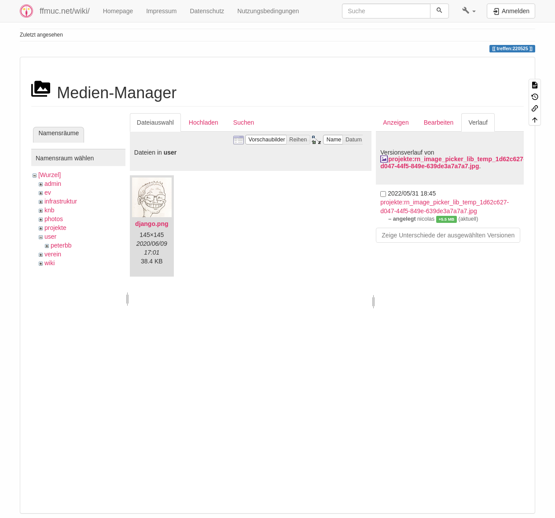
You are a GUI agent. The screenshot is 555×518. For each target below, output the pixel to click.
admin (52, 183)
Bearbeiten (439, 122)
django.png (151, 223)
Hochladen (203, 122)
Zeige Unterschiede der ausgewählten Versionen (448, 235)
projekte (55, 227)
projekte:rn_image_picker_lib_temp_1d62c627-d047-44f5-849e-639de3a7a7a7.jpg (452, 162)
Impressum (161, 11)
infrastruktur (60, 201)
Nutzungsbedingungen (268, 11)
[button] (469, 11)
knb (49, 210)
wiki (49, 262)
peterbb (61, 245)
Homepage (118, 11)
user (50, 236)
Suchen (243, 122)
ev (47, 192)
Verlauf (478, 122)
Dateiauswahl (155, 122)
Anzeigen (395, 122)
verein (52, 254)
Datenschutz (207, 11)
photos (53, 218)
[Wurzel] (49, 174)
